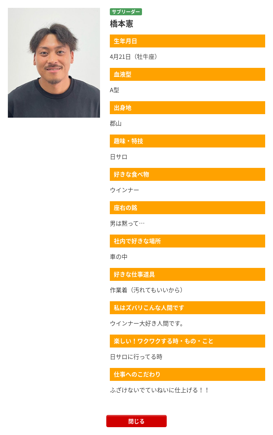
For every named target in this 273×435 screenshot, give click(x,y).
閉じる (136, 421)
